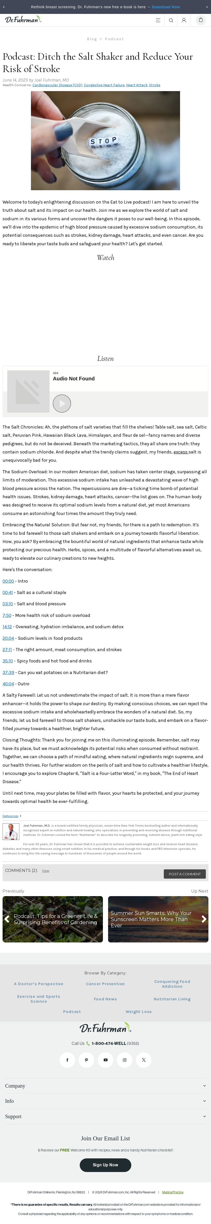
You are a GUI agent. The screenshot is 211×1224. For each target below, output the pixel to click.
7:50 (7, 615)
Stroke (154, 85)
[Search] (171, 20)
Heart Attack (137, 85)
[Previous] (4, 7)
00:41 (8, 592)
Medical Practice (172, 1192)
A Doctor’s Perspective (42, 983)
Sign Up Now (105, 1164)
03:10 (8, 604)
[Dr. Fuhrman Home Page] (23, 20)
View (45, 871)
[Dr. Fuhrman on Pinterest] (86, 1060)
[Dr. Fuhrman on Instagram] (124, 1060)
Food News (105, 998)
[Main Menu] (158, 20)
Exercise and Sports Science (42, 999)
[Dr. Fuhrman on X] (143, 1060)
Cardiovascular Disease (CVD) (57, 85)
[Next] (207, 7)
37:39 (8, 672)
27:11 (7, 649)
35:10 (8, 661)
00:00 (8, 581)
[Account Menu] (184, 20)
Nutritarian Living (168, 998)
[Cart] (201, 20)
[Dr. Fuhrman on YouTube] (105, 1060)
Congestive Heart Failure (104, 85)
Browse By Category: (105, 973)
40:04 (8, 684)
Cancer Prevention (105, 983)
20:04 (8, 638)
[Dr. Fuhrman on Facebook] (67, 1060)
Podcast (74, 1011)
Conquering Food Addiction (169, 984)
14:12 (7, 627)
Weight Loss (137, 1011)
